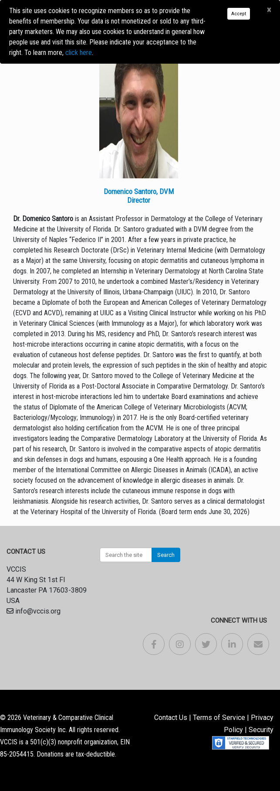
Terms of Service (219, 717)
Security (261, 730)
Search (166, 555)
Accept (238, 13)
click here (78, 52)
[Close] (269, 10)
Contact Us (170, 717)
